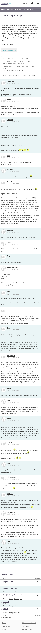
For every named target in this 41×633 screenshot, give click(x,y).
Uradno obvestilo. (7, 44)
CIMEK (9, 443)
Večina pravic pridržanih (29, 623)
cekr (8, 310)
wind (4, 596)
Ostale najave (18, 599)
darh (8, 156)
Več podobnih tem (5, 617)
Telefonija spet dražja (11, 16)
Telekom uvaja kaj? (9, 70)
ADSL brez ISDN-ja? (10, 588)
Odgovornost (6, 626)
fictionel (10, 494)
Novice (11, 585)
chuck (9, 541)
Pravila (4, 623)
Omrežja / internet (23, 18)
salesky (5, 589)
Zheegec (10, 242)
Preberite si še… (6, 57)
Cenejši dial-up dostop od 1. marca (15, 595)
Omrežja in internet (14, 592)
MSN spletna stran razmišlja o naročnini (15, 75)
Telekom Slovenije (7, 23)
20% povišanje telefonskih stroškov (13, 73)
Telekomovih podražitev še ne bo (13, 61)
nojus (9, 100)
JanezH (10, 182)
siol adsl (6, 602)
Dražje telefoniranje (9, 64)
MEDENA (10, 81)
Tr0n (8, 256)
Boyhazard (11, 513)
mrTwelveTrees (12, 267)
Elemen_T (5, 610)
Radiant (10, 120)
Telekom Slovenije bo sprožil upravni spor (15, 66)
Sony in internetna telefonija (11, 59)
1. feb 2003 (8, 18)
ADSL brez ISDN (8, 581)
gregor (4, 603)
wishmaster (11, 477)
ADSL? (5, 609)
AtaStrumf (11, 356)
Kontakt (4, 630)
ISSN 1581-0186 (27, 630)
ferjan (9, 418)
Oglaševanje (25, 626)
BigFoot (10, 169)
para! (9, 389)
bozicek (10, 231)
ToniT (4, 583)
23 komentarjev (8, 50)
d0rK (9, 292)
